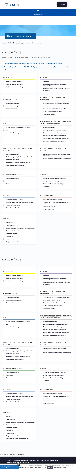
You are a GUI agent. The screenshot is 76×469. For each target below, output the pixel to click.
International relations (49, 206)
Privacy (52, 460)
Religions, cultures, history (13, 242)
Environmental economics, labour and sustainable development (56, 89)
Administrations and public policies (52, 199)
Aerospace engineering (49, 127)
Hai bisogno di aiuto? (8, 467)
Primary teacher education (13, 205)
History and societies (11, 233)
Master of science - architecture (14, 81)
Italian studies (10, 239)
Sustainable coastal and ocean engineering (54, 141)
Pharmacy (46, 186)
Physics (8, 184)
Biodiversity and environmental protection (54, 178)
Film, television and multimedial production (54, 109)
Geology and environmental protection (53, 181)
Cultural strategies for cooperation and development (20, 228)
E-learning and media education (14, 199)
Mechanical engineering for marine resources (18, 162)
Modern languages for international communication (57, 158)
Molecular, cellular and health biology (53, 184)
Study (9, 43)
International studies (48, 209)
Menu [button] (63, 4)
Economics (46, 81)
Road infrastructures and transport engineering (56, 138)
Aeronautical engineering (50, 321)
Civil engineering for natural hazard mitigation (55, 130)
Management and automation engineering (54, 135)
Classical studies (10, 225)
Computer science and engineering (52, 133)
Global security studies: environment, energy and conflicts (56, 203)
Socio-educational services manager (15, 208)
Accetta (50, 467)
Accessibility (14, 462)
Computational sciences (12, 178)
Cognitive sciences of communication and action (56, 103)
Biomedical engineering (12, 154)
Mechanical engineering (12, 159)
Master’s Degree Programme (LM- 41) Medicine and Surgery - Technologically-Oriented (33, 63)
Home (4, 43)
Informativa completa (60, 467)
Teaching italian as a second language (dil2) (17, 438)
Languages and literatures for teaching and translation (54, 349)
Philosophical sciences (49, 114)
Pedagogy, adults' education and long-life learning (19, 202)
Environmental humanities (13, 231)
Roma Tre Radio (38, 15)
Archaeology (9, 222)
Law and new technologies (13, 133)
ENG (44, 467)
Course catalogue (18, 43)
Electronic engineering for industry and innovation (19, 157)
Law (7, 130)
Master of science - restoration (14, 84)
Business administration (12, 103)
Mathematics (9, 181)
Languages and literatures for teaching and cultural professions (57, 155)
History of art (9, 236)
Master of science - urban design (15, 87)
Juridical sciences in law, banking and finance (18, 127)
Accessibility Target (23, 462)
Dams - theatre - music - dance (51, 106)
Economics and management (14, 106)
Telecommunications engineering (15, 165)
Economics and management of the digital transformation (54, 85)
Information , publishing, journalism (52, 111)
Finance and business (11, 109)
